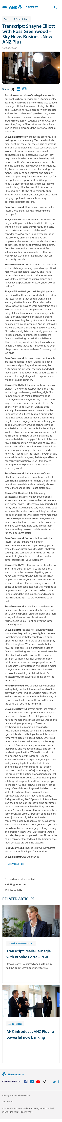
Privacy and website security (16, 1095)
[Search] (55, 7)
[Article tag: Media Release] (15, 1023)
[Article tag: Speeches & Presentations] (21, 943)
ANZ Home (7, 1101)
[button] (4, 7)
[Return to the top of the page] (55, 1081)
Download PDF (15, 863)
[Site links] (23, 1074)
